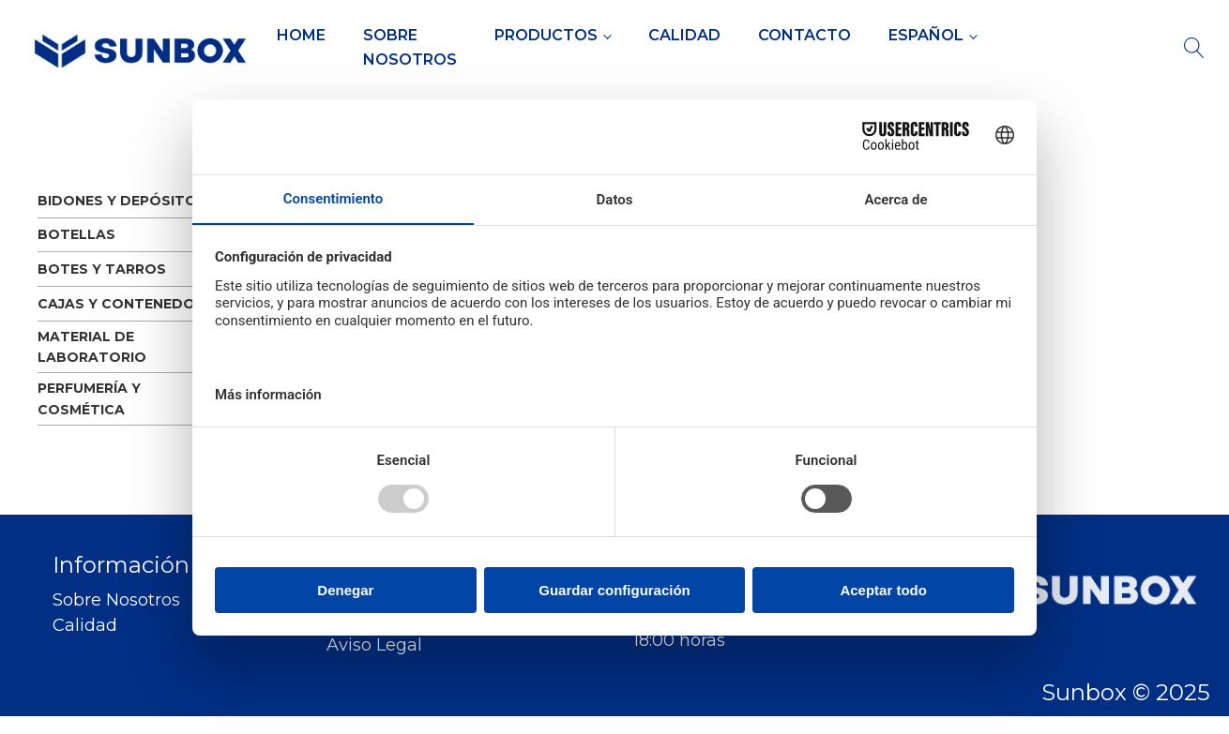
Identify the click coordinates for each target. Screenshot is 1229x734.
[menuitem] (932, 36)
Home (301, 35)
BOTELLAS (76, 234)
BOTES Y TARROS (102, 269)
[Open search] (1194, 48)
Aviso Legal (374, 645)
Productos (546, 35)
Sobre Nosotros (410, 47)
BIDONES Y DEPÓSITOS (122, 200)
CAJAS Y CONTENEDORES (130, 303)
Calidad (684, 35)
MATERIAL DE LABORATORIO (92, 347)
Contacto (804, 35)
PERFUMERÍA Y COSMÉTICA (89, 398)
